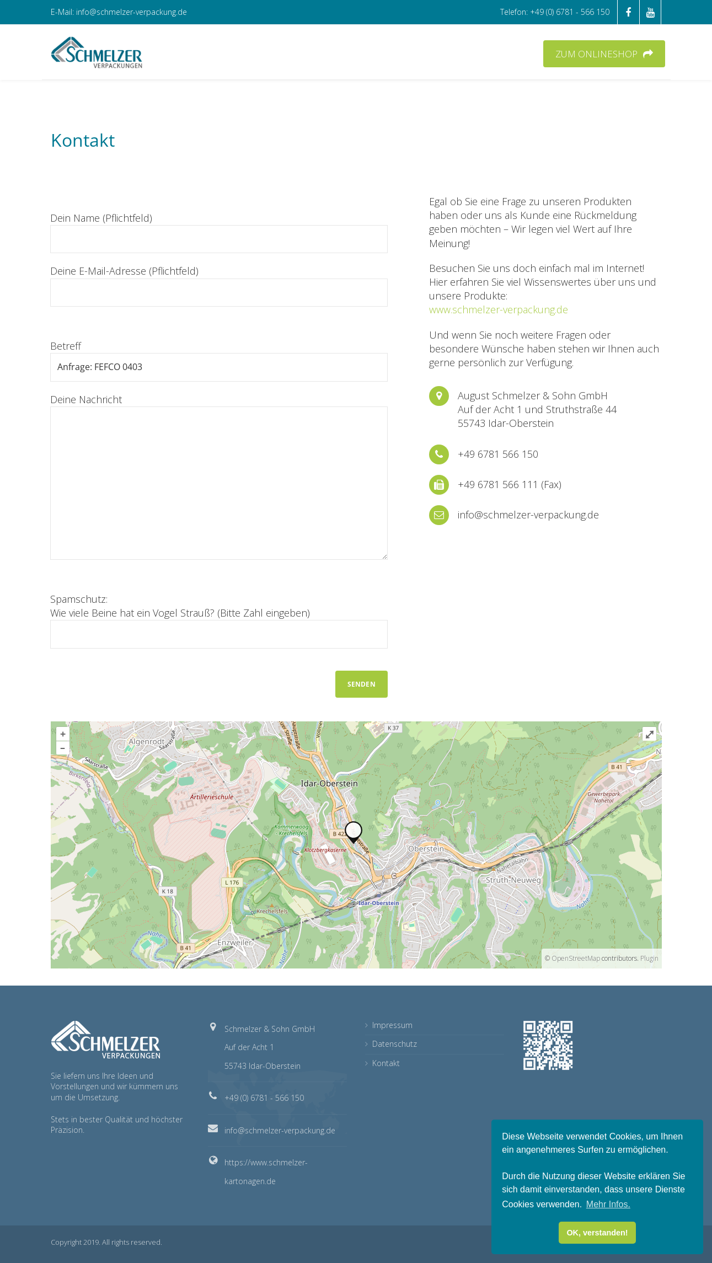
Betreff (219, 360)
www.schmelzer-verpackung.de (498, 309)
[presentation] (134, 681)
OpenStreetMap (576, 958)
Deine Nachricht (219, 476)
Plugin (649, 958)
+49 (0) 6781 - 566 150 (264, 1098)
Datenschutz (394, 1044)
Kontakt (386, 1063)
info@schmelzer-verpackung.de (279, 1130)
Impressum (392, 1025)
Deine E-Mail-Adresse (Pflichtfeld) (219, 285)
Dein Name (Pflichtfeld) (219, 232)
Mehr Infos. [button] (608, 1204)
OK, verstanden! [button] (597, 1232)
